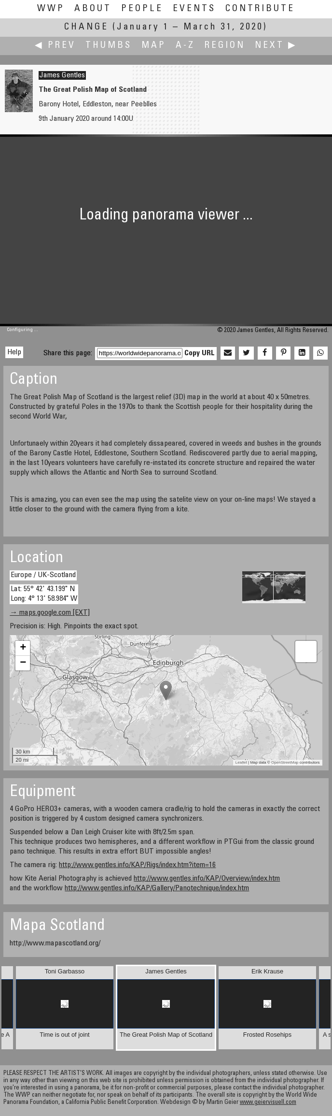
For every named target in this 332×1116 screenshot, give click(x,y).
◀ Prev (55, 45)
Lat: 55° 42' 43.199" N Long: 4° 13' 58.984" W (44, 593)
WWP (51, 9)
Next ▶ (276, 45)
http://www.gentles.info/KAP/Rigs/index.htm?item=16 (137, 865)
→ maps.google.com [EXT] (50, 613)
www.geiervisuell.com (268, 1103)
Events (194, 9)
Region (225, 45)
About (92, 9)
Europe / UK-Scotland (43, 575)
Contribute (260, 9)
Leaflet (241, 762)
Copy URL (199, 353)
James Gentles (62, 75)
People (142, 9)
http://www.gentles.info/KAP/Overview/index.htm (207, 879)
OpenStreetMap (284, 762)
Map (153, 45)
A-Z (185, 45)
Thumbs (108, 45)
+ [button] (23, 648)
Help (14, 352)
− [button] (23, 663)
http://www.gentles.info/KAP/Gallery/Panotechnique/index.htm (157, 888)
